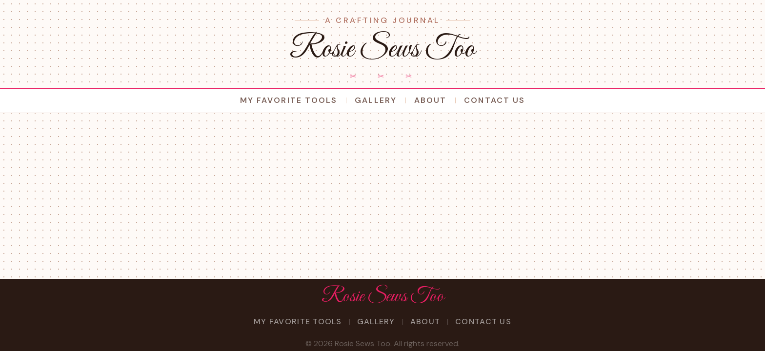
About (430, 100)
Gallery (376, 100)
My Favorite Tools (288, 100)
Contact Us (494, 100)
